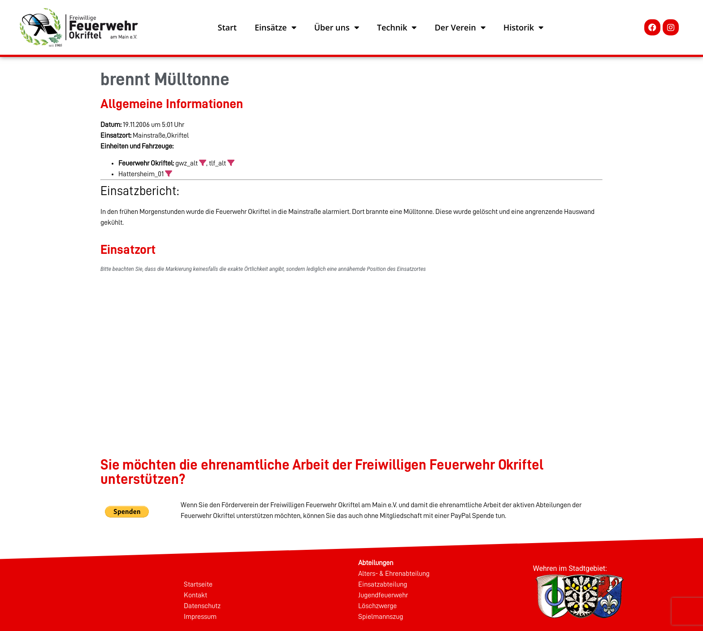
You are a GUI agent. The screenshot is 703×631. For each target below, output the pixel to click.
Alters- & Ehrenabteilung (394, 573)
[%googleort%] (351, 350)
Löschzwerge (377, 605)
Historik (523, 27)
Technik (397, 27)
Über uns (336, 27)
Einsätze (275, 27)
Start (227, 27)
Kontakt (195, 595)
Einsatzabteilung (382, 584)
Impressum (200, 616)
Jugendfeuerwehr (383, 595)
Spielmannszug (380, 616)
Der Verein (459, 27)
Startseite (198, 584)
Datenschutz (202, 605)
